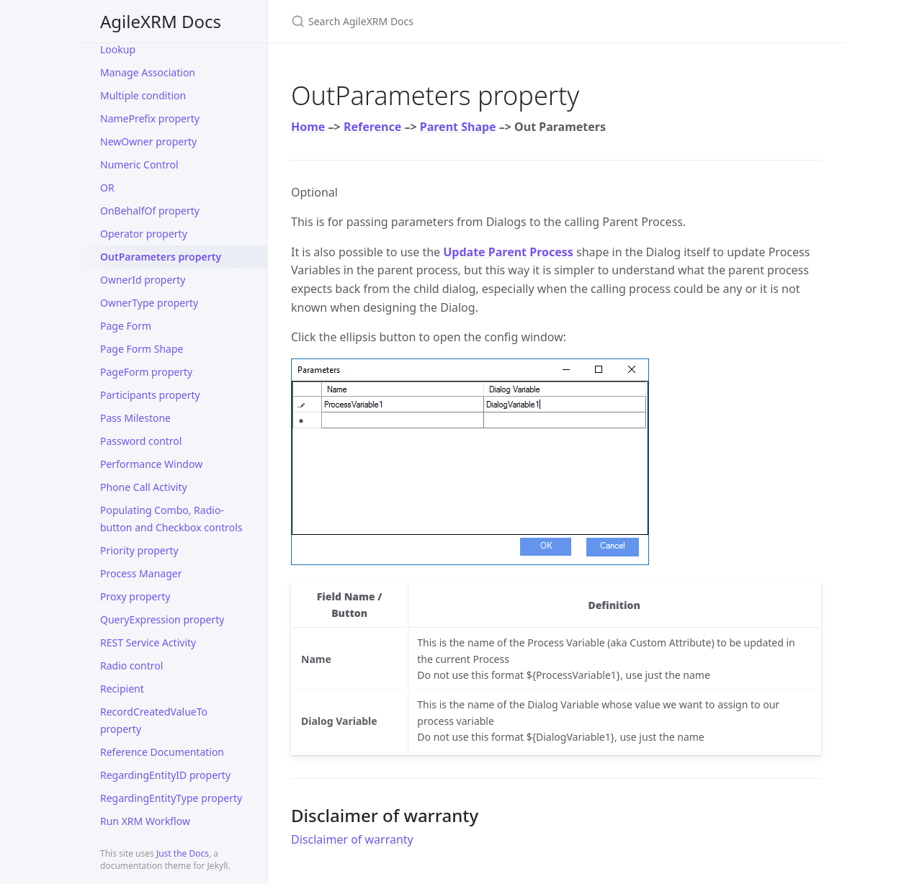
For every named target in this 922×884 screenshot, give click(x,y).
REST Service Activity (148, 642)
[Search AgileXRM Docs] (461, 21)
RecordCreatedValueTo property (153, 720)
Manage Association (147, 72)
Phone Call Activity (143, 487)
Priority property (139, 550)
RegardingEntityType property (171, 798)
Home (308, 127)
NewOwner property (148, 141)
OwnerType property (149, 303)
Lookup (117, 49)
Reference (372, 127)
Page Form (125, 326)
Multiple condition (143, 95)
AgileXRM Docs (160, 21)
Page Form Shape (141, 349)
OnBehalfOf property (150, 210)
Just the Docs (182, 853)
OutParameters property (160, 256)
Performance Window (151, 464)
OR (107, 187)
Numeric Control (139, 164)
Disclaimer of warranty (352, 839)
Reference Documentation (162, 752)
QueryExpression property (162, 619)
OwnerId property (142, 280)
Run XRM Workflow (145, 821)
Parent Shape (458, 127)
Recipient (122, 688)
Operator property (143, 233)
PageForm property (146, 372)
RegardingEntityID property (165, 775)
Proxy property (135, 596)
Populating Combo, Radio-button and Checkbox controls (171, 518)
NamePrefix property (150, 118)
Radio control (131, 665)
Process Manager (141, 573)
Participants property (150, 395)
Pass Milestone (135, 418)
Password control (141, 441)
